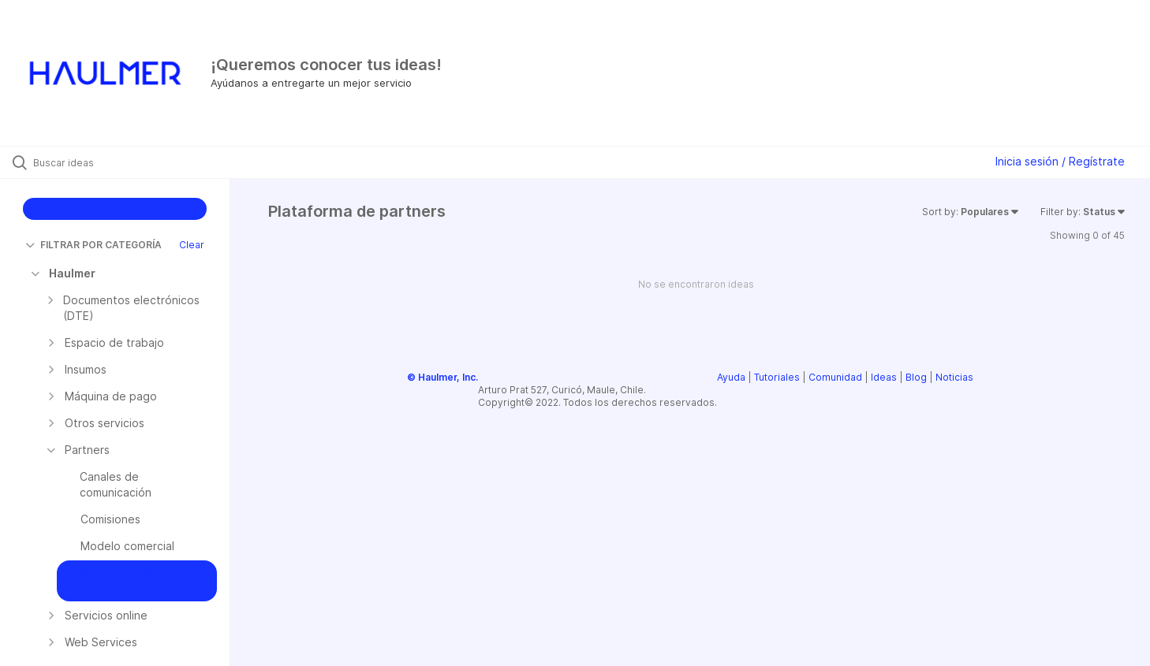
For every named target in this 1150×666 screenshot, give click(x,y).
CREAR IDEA (115, 208)
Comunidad (835, 377)
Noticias (954, 377)
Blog (916, 377)
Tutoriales (777, 377)
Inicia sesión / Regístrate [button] (1060, 161)
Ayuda (731, 377)
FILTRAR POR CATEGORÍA (93, 245)
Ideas (884, 377)
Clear (191, 245)
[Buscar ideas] (135, 162)
